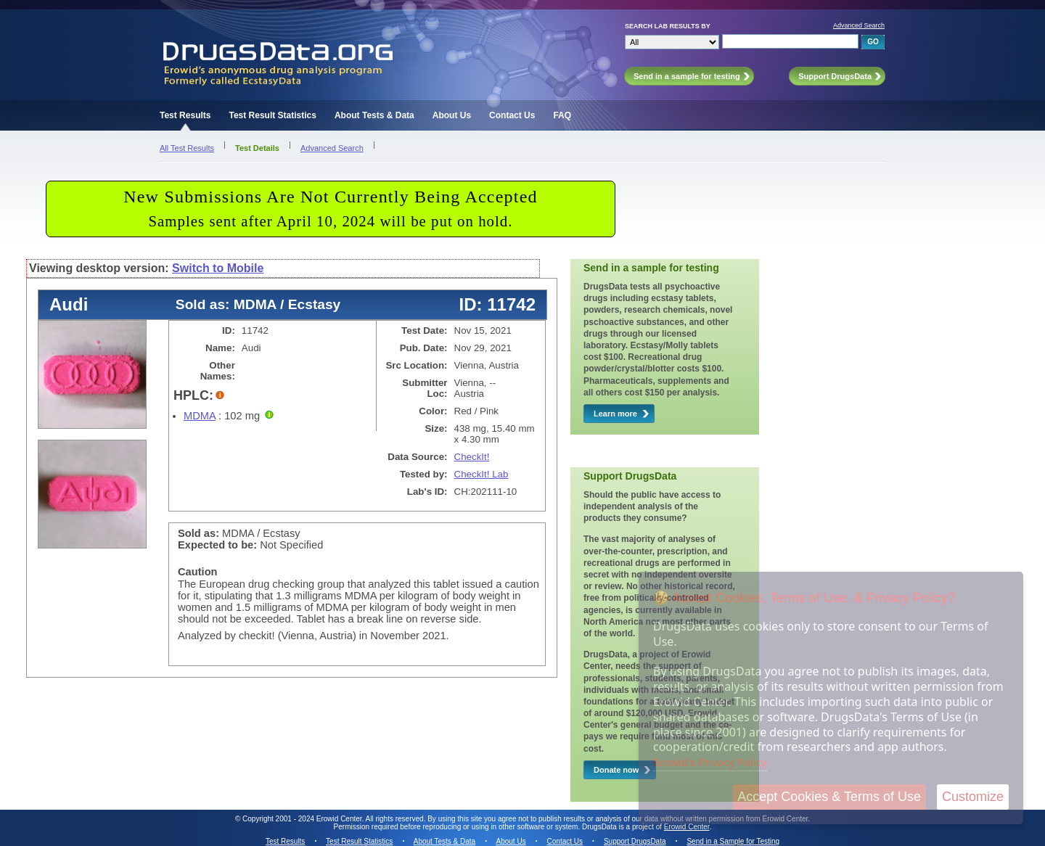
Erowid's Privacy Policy (710, 762)
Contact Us (512, 115)
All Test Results (187, 148)
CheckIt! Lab (481, 474)
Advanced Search (859, 25)
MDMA (200, 416)
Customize (973, 796)
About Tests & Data (374, 115)
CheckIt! (472, 456)
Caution (198, 572)
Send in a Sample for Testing (733, 841)
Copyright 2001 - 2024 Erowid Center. (303, 819)
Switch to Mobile (217, 268)
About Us (452, 115)
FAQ (562, 115)
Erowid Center (687, 827)
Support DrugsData (635, 841)
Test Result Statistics (272, 115)
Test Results (185, 115)
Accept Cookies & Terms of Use (829, 796)
